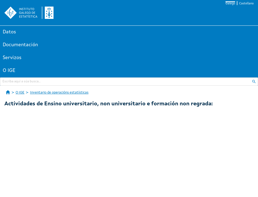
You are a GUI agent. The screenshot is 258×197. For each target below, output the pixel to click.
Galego (230, 3)
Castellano (246, 3)
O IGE (9, 70)
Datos (9, 32)
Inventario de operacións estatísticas (59, 92)
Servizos (12, 57)
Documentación (20, 44)
